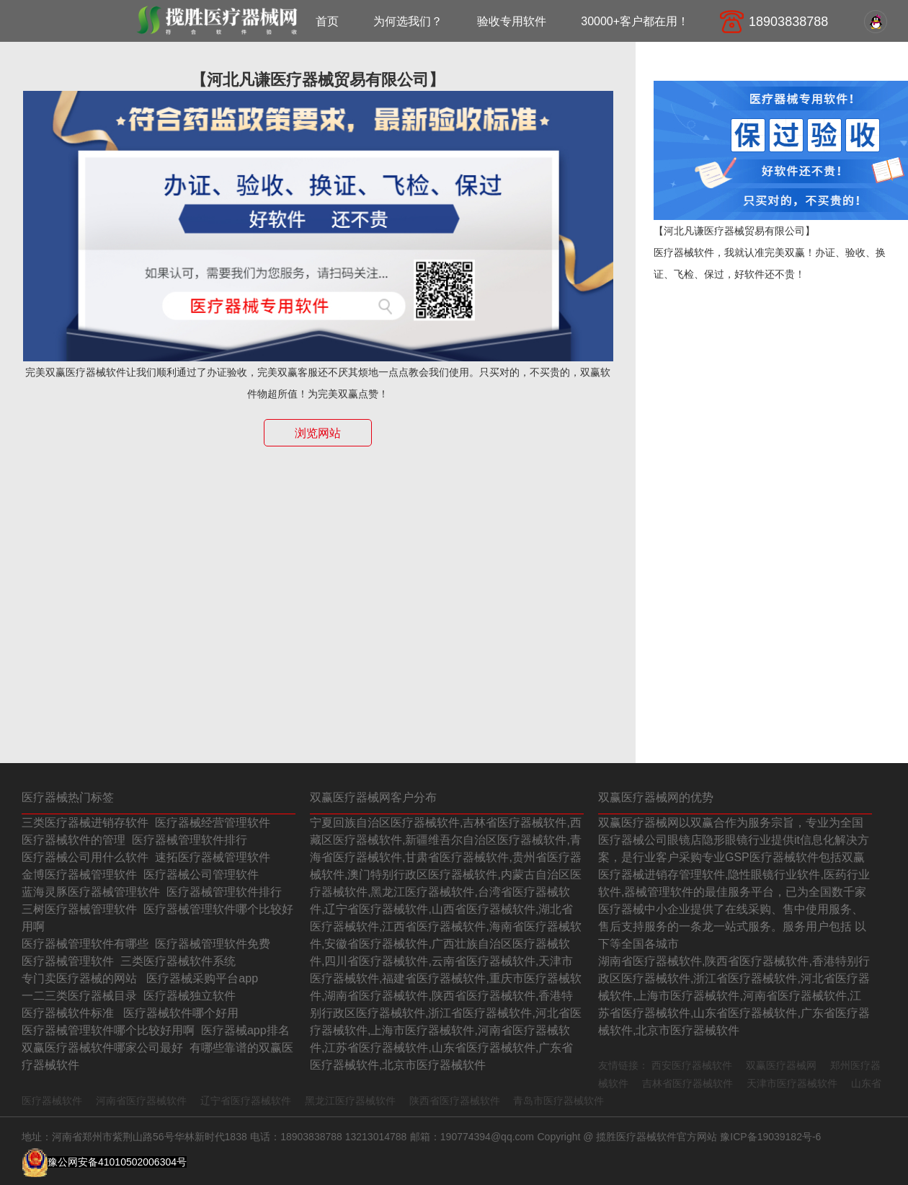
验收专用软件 (511, 21)
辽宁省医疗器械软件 (245, 1100)
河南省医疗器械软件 (141, 1100)
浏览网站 (318, 433)
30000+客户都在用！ (635, 21)
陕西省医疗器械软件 (454, 1100)
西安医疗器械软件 (691, 1065)
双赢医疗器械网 (781, 1065)
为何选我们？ (407, 21)
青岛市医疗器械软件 (558, 1100)
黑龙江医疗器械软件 (350, 1100)
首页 (327, 21)
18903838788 (788, 21)
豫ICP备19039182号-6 (770, 1136)
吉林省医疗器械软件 (687, 1083)
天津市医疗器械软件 (792, 1083)
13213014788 (376, 1136)
